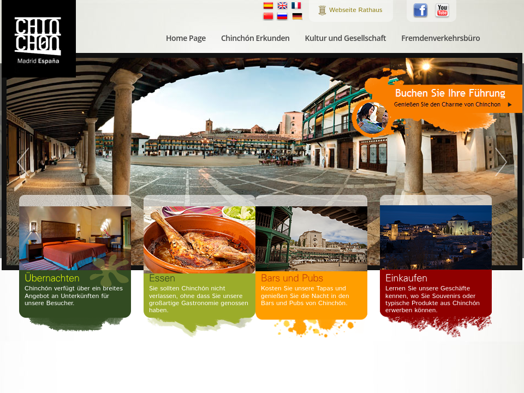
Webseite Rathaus (355, 10)
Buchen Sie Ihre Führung (436, 101)
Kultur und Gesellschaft (345, 38)
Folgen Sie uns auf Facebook (421, 10)
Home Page (186, 38)
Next (499, 161)
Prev (24, 161)
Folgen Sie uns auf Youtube (442, 11)
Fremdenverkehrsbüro (440, 38)
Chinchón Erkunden (255, 38)
